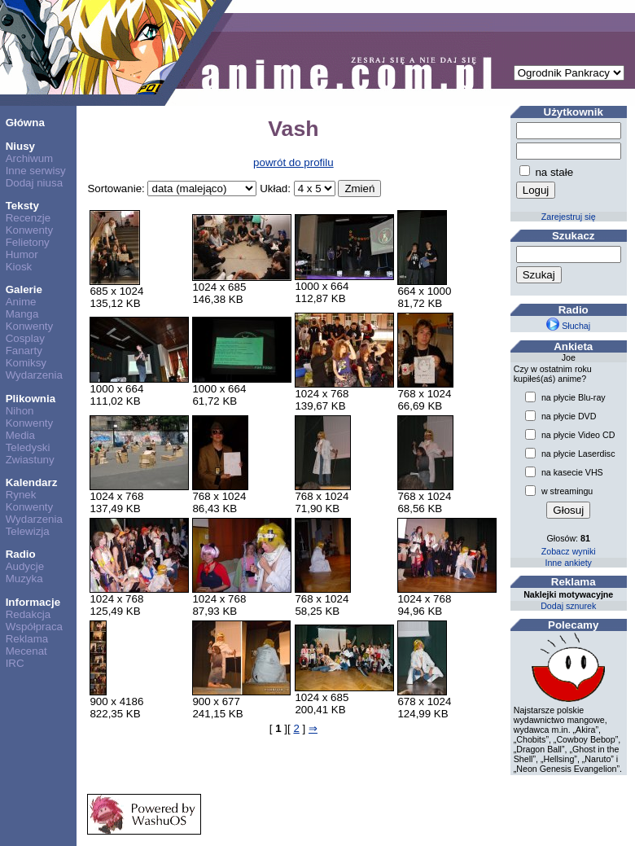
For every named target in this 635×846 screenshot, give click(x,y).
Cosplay (25, 338)
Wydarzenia (34, 375)
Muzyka (24, 578)
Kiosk (19, 267)
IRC (15, 663)
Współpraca (34, 626)
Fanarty (24, 350)
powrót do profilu (293, 162)
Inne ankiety (568, 563)
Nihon (20, 411)
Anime (21, 302)
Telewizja (28, 531)
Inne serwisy (36, 170)
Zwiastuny (30, 460)
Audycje (25, 566)
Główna (25, 122)
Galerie (24, 289)
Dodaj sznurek (568, 606)
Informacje (33, 602)
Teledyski (28, 447)
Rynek (21, 495)
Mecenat (26, 651)
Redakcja (28, 614)
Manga (22, 314)
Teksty (22, 205)
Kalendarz (32, 482)
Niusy (20, 146)
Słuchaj (568, 326)
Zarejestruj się (568, 216)
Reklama (27, 639)
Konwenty (30, 230)
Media (20, 435)
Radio (21, 554)
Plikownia (30, 398)
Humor (22, 254)
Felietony (28, 242)
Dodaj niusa (34, 183)
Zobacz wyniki (568, 551)
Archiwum (30, 158)
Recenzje (28, 218)
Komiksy (26, 363)
